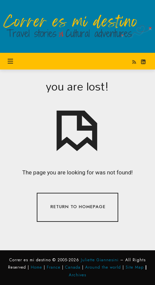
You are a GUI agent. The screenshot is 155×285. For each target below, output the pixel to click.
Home (36, 267)
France (53, 267)
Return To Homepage (78, 206)
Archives (77, 275)
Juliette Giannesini (100, 260)
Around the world (103, 267)
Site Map (135, 267)
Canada (73, 267)
